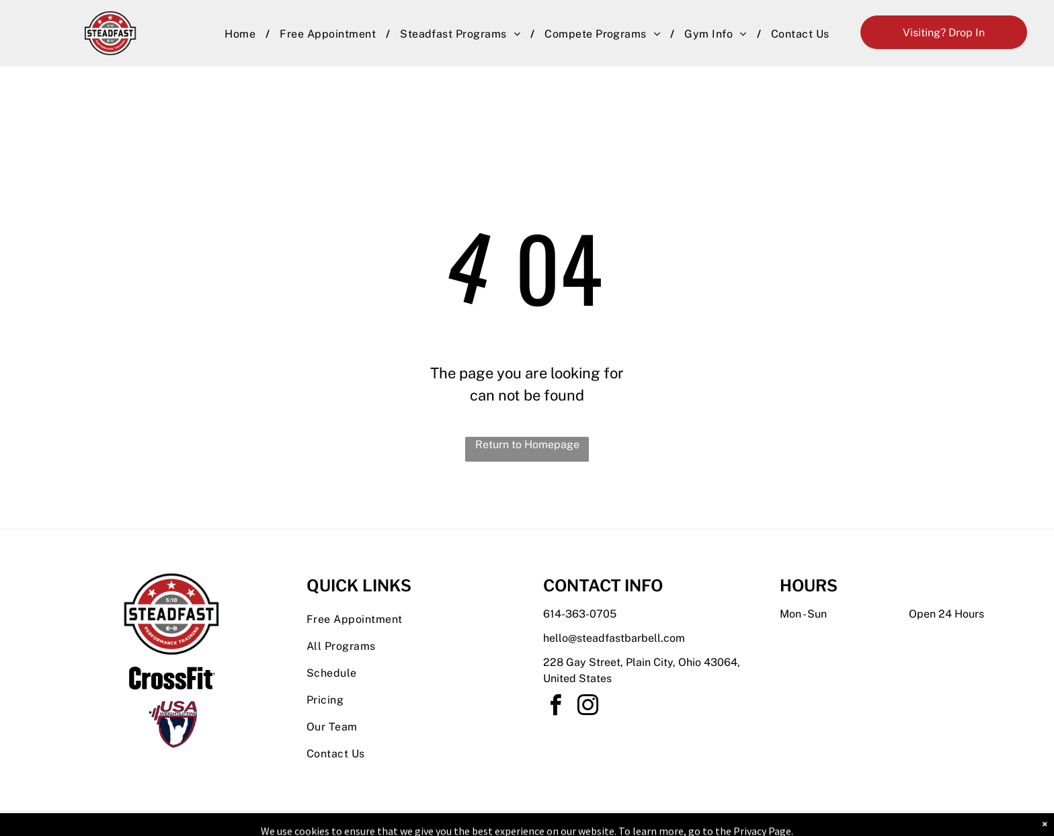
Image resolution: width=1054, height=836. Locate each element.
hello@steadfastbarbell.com (614, 638)
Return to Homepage (527, 444)
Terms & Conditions (638, 823)
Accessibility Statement (554, 823)
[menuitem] (242, 34)
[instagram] (587, 707)
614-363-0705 (579, 614)
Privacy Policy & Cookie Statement (443, 823)
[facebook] (555, 707)
